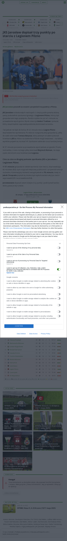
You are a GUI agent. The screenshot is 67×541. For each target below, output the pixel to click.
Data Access (33, 334)
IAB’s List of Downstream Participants (18, 228)
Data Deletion (21, 334)
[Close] (63, 208)
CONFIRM (19, 326)
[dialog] (33, 270)
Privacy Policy (45, 334)
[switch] (58, 248)
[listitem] (33, 243)
